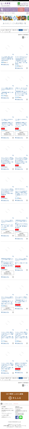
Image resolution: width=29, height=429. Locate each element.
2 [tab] (10, 21)
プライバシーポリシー (7, 413)
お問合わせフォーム (6, 417)
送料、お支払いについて (7, 408)
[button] (27, 37)
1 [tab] (9, 21)
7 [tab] (16, 21)
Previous (1, 18)
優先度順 (25, 30)
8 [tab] (17, 21)
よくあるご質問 (5, 415)
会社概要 (4, 406)
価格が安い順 (8, 30)
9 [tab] (18, 21)
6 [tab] (15, 21)
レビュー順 (8, 31)
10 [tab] (19, 21)
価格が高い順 (15, 30)
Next (27, 18)
